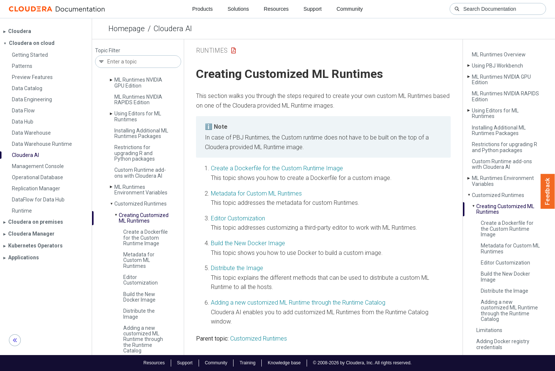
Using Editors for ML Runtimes (137, 116)
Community (350, 9)
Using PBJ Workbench (497, 66)
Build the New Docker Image (139, 297)
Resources (276, 9)
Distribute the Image (139, 313)
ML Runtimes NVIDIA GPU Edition (138, 82)
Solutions (238, 9)
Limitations (489, 330)
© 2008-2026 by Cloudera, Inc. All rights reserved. (362, 362)
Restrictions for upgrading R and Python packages (134, 153)
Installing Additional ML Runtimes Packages (141, 133)
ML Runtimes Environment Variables (140, 190)
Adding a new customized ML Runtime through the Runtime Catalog (143, 339)
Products (202, 9)
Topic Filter (107, 50)
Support (312, 9)
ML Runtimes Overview (499, 55)
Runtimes (212, 50)
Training (247, 362)
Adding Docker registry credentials (502, 344)
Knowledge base (284, 362)
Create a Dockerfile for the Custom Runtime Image (145, 237)
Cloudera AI (173, 28)
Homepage (126, 28)
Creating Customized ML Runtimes (144, 218)
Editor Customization (140, 280)
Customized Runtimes (140, 204)
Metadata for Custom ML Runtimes (138, 260)
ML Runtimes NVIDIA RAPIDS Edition (138, 99)
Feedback (547, 191)
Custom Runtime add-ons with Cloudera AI (140, 172)
